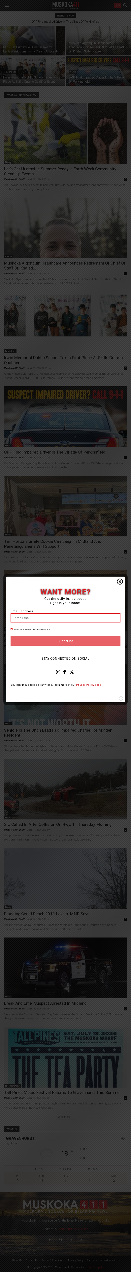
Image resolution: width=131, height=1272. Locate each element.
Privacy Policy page (88, 684)
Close (120, 582)
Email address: (23, 611)
